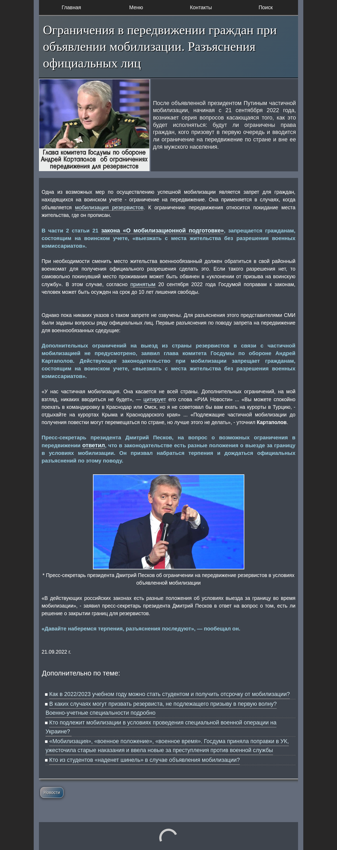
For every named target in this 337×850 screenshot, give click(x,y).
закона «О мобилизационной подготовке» (162, 230)
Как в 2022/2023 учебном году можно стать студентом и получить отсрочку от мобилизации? (169, 694)
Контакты (201, 7)
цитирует (154, 399)
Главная (71, 7)
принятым (143, 284)
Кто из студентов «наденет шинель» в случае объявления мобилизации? (144, 760)
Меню (136, 7)
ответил (93, 445)
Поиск (266, 7)
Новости (52, 792)
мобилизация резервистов (109, 207)
